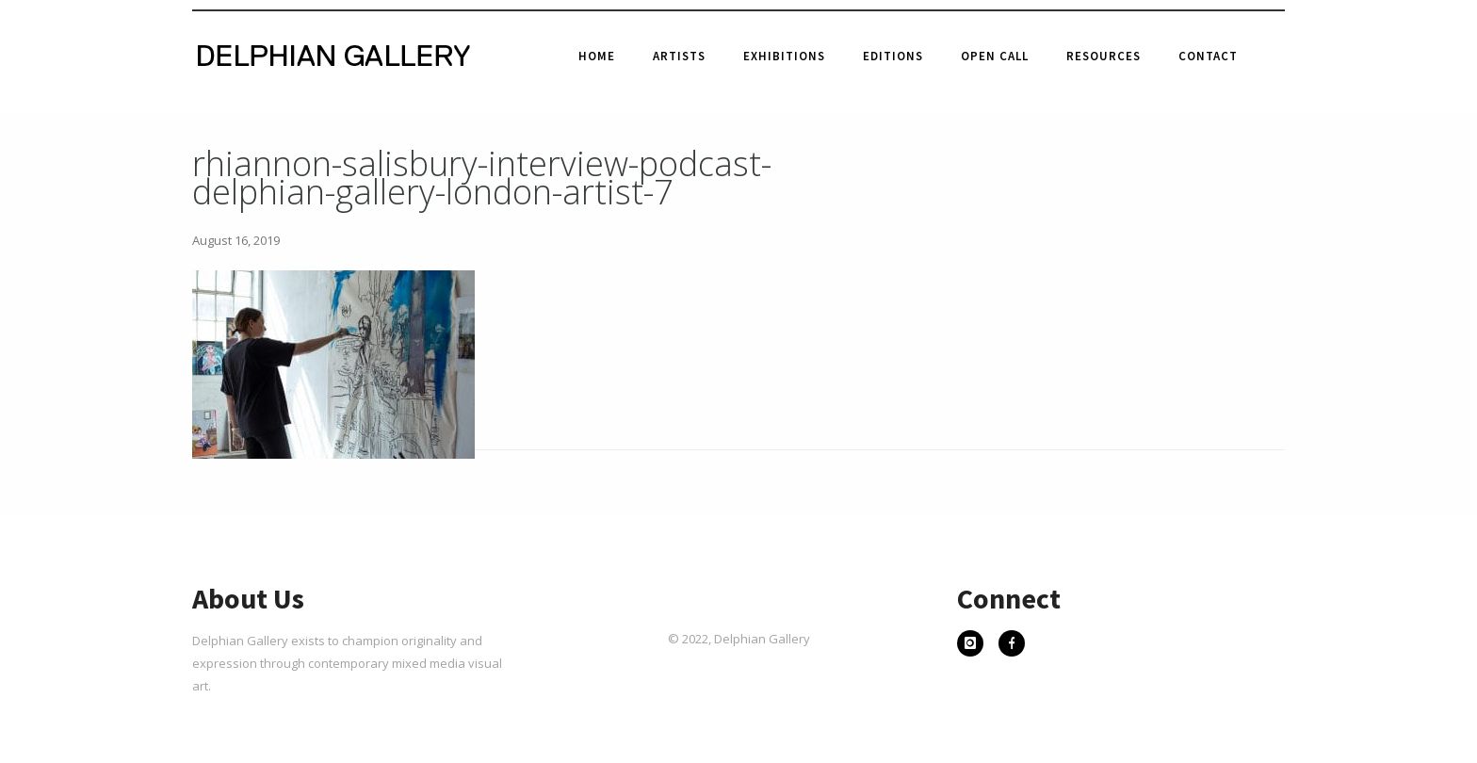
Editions (893, 56)
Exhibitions (784, 56)
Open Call (995, 56)
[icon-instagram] (975, 645)
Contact (1208, 56)
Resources (1103, 56)
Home (596, 56)
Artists (679, 56)
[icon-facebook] (1011, 645)
